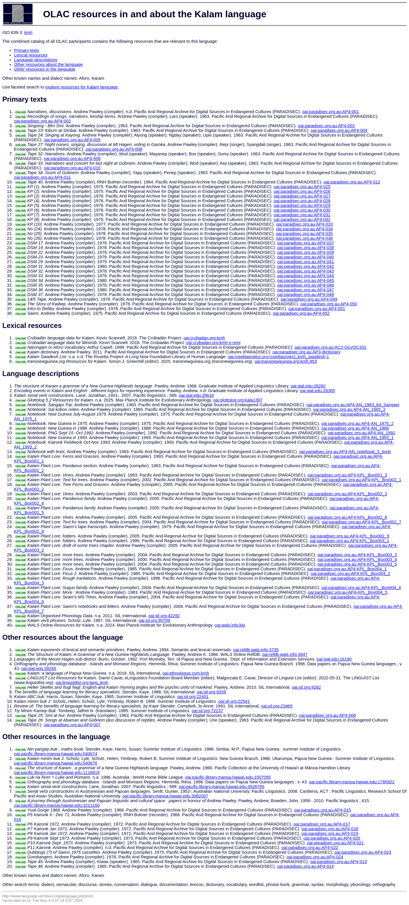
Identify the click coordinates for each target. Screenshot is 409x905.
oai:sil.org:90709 (154, 620)
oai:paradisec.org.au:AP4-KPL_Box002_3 (347, 493)
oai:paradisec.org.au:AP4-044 (305, 275)
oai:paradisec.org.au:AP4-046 (305, 285)
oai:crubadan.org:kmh (204, 338)
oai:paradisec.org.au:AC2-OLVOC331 (330, 347)
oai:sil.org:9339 (211, 692)
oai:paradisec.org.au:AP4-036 (304, 238)
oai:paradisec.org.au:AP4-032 (302, 219)
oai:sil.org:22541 (234, 701)
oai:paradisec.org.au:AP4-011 (42, 177)
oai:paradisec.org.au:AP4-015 (322, 810)
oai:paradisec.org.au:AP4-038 (305, 247)
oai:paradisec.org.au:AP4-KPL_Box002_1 (361, 479)
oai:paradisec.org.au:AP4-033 (304, 224)
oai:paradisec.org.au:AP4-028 (302, 200)
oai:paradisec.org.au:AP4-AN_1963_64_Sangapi (353, 404)
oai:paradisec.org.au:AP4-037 (305, 243)
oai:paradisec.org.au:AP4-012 (352, 182)
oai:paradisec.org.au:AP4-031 (302, 214)
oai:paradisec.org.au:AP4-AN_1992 (361, 433)
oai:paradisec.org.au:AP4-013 (338, 861)
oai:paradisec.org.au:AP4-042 (305, 266)
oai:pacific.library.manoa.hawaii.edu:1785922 (351, 782)
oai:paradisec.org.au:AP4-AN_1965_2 (349, 409)
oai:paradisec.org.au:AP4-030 (302, 210)
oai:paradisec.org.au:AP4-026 (302, 191)
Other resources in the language (44, 69)
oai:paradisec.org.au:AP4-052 (301, 313)
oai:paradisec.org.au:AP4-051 (316, 308)
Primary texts (26, 50)
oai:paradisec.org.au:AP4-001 (330, 111)
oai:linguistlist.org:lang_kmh (82, 682)
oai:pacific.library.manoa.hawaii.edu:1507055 (228, 777)
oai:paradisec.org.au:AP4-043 (305, 271)
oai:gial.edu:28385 (317, 390)
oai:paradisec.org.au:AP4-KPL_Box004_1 (346, 569)
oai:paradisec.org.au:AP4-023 (362, 852)
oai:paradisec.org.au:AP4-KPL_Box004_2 (350, 573)
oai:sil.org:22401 (193, 696)
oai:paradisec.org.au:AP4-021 (335, 843)
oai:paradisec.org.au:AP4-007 (72, 724)
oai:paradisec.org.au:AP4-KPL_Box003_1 (349, 540)
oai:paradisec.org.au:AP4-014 (305, 866)
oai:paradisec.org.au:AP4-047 (305, 290)
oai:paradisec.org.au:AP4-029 (302, 205)
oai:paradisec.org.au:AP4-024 (314, 857)
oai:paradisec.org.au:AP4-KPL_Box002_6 (347, 517)
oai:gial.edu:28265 (38, 668)
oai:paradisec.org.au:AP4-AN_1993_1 (357, 437)
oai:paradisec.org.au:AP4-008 (113, 149)
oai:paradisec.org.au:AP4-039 (305, 252)
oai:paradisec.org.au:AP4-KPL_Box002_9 (349, 536)
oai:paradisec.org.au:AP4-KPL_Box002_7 (361, 522)
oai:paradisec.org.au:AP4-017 (321, 824)
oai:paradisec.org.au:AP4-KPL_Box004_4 (361, 587)
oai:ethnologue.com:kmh (185, 673)
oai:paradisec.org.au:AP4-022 (309, 847)
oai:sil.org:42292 (164, 615)
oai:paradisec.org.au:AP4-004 (339, 130)
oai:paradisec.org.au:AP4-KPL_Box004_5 (347, 592)
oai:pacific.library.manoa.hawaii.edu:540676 (55, 763)
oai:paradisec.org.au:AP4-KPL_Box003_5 (357, 564)
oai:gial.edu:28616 (196, 395)
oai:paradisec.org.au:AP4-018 (330, 828)
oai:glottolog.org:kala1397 (237, 400)
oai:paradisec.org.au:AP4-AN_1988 (355, 428)
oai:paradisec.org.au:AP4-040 (305, 257)
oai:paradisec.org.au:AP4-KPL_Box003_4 (357, 559)
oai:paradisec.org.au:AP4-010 (72, 168)
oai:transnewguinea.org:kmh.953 (286, 361)
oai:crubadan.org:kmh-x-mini (213, 342)
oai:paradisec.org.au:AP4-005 (72, 139)
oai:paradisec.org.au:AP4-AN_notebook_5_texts (345, 451)
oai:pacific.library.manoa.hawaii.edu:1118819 (57, 772)
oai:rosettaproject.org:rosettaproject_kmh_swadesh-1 (278, 356)
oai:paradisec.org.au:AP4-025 (302, 186)
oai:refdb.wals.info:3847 (284, 654)
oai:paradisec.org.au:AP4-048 (305, 294)
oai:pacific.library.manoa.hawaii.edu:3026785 (221, 786)
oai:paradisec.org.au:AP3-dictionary (306, 352)
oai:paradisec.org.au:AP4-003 (326, 125)
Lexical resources (30, 55)
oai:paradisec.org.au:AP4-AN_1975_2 (357, 423)
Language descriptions (35, 59)
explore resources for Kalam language (81, 87)
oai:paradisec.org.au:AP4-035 (304, 233)
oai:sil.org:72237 (207, 710)
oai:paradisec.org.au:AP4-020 (331, 838)
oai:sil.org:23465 (277, 706)
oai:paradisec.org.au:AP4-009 (72, 158)
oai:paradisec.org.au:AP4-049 (308, 299)
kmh (28, 32)
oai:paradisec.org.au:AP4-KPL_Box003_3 (357, 554)
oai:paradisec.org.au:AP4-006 (327, 715)
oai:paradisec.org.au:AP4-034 (304, 229)
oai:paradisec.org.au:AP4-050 (328, 304)
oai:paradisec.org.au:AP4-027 (302, 196)
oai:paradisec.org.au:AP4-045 (305, 280)
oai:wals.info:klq (230, 625)
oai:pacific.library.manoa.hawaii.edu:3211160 (57, 805)
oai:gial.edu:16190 (334, 659)
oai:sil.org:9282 (306, 687)
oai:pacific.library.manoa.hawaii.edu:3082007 (165, 796)
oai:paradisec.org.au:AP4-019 (330, 833)
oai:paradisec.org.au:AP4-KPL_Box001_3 (347, 475)
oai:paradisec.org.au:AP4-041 (305, 261)
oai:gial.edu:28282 (308, 386)
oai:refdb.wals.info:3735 (256, 649)
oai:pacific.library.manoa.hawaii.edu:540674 (55, 753)
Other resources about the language (48, 64)
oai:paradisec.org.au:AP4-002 (42, 121)
